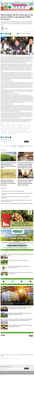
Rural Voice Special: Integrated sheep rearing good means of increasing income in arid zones (20, 285)
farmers (2, 128)
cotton (8, 126)
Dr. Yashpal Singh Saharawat (4, 319)
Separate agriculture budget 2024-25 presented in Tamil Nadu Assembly (25, 146)
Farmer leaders (15, 128)
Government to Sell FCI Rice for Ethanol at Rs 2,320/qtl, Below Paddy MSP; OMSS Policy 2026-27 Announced (25, 165)
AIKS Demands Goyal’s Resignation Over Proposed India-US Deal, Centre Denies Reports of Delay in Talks (19, 323)
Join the (24, 33)
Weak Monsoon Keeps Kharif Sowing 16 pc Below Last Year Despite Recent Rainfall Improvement (19, 331)
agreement (29, 126)
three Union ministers (3, 126)
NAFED (15, 133)
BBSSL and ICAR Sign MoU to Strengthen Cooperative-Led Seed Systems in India (20, 261)
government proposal (21, 128)
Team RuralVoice (10, 262)
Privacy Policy (31, 396)
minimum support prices (19, 126)
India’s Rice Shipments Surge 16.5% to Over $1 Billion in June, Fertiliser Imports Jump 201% (16, 203)
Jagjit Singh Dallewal (10, 133)
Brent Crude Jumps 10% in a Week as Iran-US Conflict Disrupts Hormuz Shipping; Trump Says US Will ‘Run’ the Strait (20, 339)
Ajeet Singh (6, 28)
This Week (6, 257)
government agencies (12, 126)
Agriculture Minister (27, 128)
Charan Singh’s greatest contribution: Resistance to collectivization (8, 146)
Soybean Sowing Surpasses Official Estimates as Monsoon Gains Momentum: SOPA (8, 165)
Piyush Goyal (10, 128)
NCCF (18, 133)
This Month (17, 257)
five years (25, 126)
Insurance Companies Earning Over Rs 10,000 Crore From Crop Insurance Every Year (8, 182)
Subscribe (26, 141)
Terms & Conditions (25, 396)
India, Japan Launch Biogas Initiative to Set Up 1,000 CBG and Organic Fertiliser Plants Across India (25, 182)
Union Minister (6, 128)
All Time (28, 257)
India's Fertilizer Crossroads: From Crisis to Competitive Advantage (12, 191)
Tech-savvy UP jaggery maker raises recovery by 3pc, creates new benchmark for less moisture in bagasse (17, 379)
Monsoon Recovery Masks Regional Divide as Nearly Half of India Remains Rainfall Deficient (19, 277)
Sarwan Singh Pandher (4, 133)
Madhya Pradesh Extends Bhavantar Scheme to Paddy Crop (18, 268)
